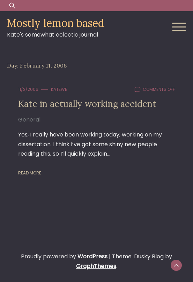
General (29, 120)
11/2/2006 (28, 89)
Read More (29, 173)
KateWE (59, 89)
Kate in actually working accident (87, 103)
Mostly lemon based (55, 23)
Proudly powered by (65, 256)
